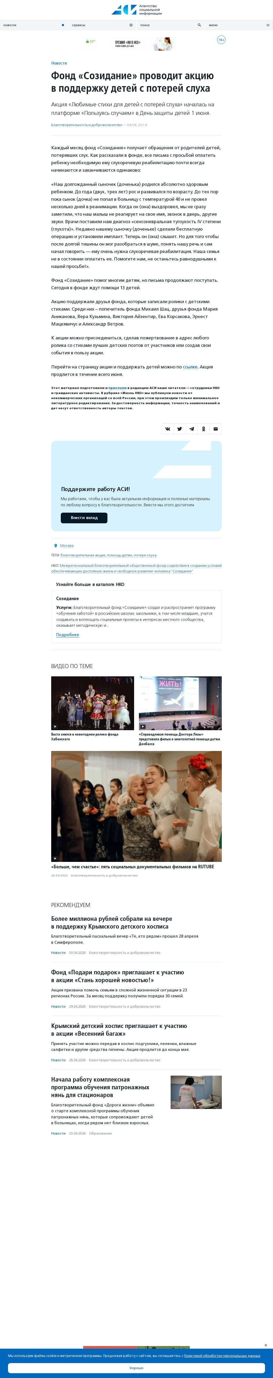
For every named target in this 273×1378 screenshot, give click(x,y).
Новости (59, 63)
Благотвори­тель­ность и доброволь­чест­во (86, 125)
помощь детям (119, 555)
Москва (67, 545)
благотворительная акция (83, 555)
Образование (100, 1133)
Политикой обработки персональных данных (222, 1356)
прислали (118, 388)
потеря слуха (145, 555)
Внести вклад (84, 517)
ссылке (190, 366)
